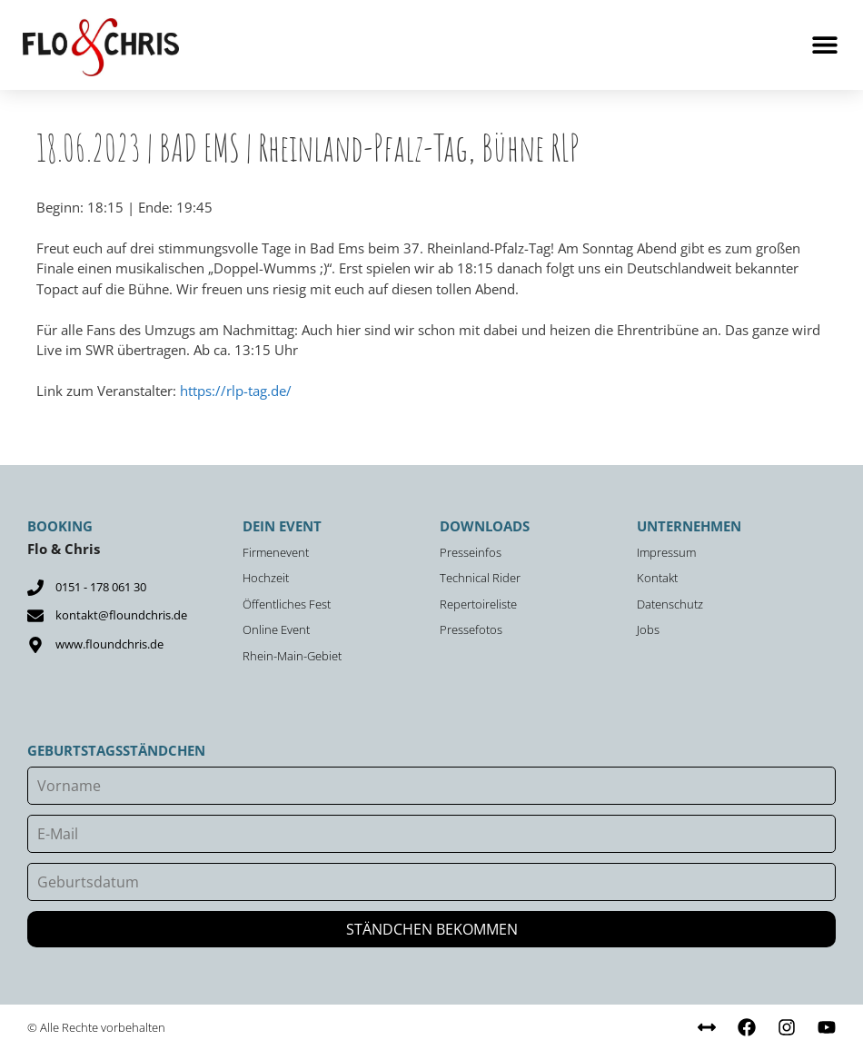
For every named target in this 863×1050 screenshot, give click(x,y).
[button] (824, 45)
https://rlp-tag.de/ (236, 390)
